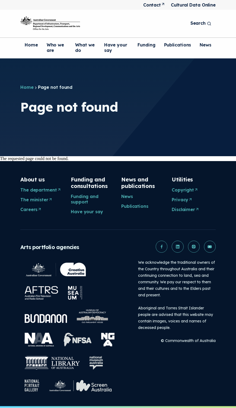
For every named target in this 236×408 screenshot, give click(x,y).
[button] (161, 247)
